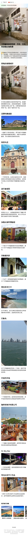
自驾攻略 (3, 5)
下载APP (4, 2)
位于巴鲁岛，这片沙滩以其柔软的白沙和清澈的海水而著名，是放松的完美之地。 (13, 311)
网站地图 (14, 527)
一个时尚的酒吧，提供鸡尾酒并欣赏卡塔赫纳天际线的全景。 (13, 468)
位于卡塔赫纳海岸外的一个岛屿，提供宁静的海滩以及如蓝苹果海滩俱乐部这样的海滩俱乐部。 (13, 370)
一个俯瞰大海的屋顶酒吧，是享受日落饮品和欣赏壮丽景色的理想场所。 (13, 444)
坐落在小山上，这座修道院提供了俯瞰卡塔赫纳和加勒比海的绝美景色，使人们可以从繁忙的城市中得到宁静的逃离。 (13, 214)
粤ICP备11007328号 (16, 531)
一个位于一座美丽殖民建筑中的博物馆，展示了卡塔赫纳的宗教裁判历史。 (13, 280)
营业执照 (9, 531)
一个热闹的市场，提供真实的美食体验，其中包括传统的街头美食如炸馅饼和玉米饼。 (13, 398)
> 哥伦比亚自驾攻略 (11, 5)
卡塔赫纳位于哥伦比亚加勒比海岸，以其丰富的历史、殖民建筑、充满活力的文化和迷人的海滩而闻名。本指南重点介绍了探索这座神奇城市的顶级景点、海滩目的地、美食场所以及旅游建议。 (14, 55)
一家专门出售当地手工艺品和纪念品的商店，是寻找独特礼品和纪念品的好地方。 (13, 495)
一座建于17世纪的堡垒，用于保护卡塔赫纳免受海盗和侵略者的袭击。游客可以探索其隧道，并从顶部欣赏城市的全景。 (13, 134)
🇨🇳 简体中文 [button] (12, 2)
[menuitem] (4, 2)
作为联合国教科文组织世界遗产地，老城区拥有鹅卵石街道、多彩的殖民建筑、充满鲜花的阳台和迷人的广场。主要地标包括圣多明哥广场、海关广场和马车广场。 (13, 105)
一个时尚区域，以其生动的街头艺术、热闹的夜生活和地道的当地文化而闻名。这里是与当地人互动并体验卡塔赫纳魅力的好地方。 (13, 180)
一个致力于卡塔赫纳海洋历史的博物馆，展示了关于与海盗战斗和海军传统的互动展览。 (13, 247)
